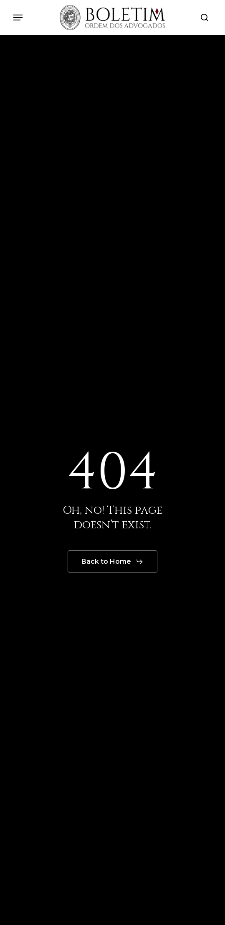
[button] (18, 17)
